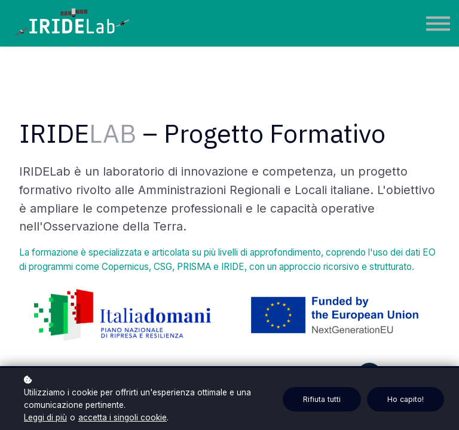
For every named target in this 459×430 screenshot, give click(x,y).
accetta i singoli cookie (122, 417)
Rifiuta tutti (322, 399)
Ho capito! (405, 399)
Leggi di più (45, 417)
